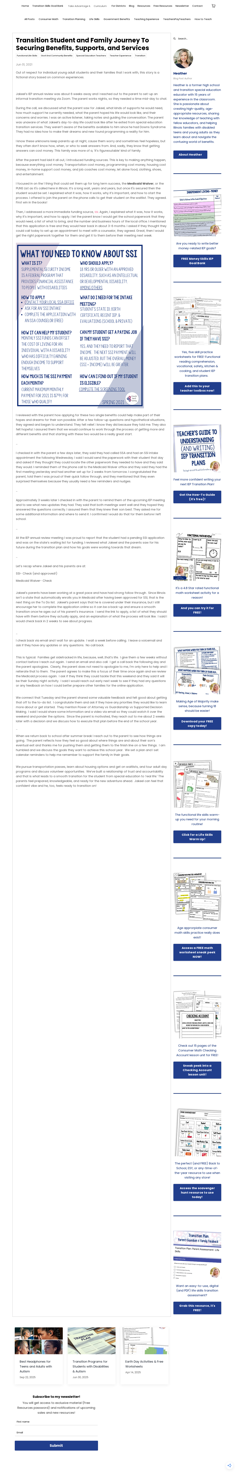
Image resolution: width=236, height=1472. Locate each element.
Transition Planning (73, 19)
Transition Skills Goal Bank (47, 6)
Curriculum (100, 6)
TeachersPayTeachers (177, 19)
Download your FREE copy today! (197, 723)
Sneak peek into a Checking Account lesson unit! (197, 1070)
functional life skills (27, 55)
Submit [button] (56, 1445)
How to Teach (203, 19)
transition (140, 55)
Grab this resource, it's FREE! (197, 1308)
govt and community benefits (56, 55)
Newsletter (182, 6)
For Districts (119, 6)
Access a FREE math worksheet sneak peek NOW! (197, 952)
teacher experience (120, 55)
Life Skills (94, 19)
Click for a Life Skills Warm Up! (197, 837)
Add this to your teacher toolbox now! (197, 388)
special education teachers (91, 55)
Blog (131, 6)
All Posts (29, 19)
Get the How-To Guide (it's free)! (197, 497)
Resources (144, 6)
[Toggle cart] (213, 6)
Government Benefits (117, 19)
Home (25, 6)
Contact (197, 6)
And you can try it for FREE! (197, 610)
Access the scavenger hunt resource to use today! (197, 1192)
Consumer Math (48, 19)
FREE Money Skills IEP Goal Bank (197, 261)
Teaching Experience (146, 19)
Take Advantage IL (79, 6)
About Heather (190, 155)
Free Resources (163, 6)
